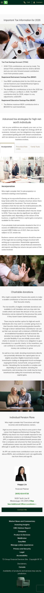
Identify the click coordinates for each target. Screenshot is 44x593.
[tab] (7, 148)
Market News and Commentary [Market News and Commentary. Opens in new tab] (22, 521)
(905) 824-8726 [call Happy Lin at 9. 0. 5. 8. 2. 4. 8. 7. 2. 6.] (22, 494)
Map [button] (32, 501)
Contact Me (22, 510)
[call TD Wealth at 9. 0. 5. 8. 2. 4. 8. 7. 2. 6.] (28, 2)
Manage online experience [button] (22, 545)
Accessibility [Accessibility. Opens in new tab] (22, 555)
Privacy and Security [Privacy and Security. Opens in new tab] (22, 549)
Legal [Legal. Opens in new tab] (22, 552)
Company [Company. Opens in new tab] (22, 531)
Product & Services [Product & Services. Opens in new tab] (22, 535)
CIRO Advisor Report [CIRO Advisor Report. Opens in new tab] (22, 528)
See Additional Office (22, 504)
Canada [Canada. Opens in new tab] (22, 567)
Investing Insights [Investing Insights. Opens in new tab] (22, 525)
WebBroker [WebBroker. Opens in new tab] (22, 538)
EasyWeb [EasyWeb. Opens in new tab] (22, 541)
